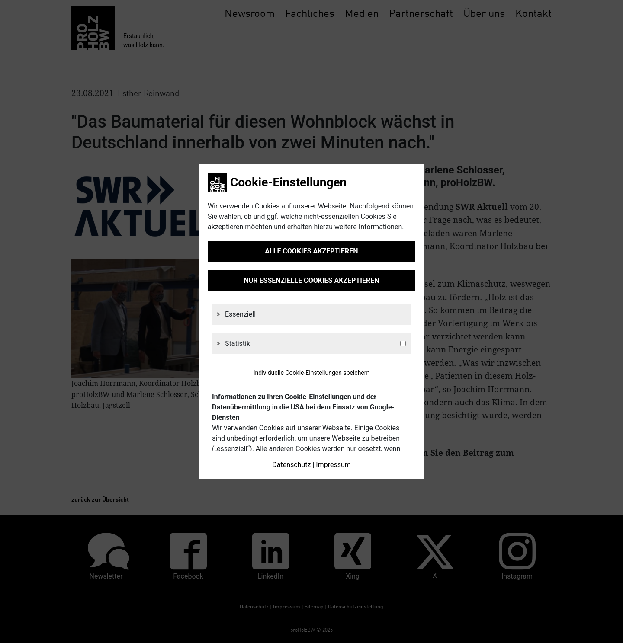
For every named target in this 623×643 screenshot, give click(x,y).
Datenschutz (291, 465)
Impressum (333, 465)
